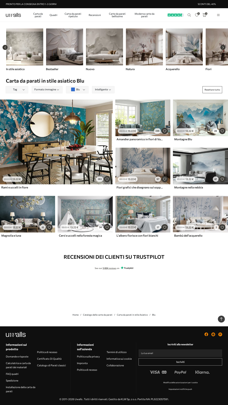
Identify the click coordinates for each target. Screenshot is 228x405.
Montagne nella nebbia (188, 187)
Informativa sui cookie (119, 358)
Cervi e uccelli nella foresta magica (80, 235)
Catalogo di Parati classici (51, 365)
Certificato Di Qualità (49, 358)
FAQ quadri (12, 373)
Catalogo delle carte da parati (97, 314)
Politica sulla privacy (88, 356)
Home (76, 314)
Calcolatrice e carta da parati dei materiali (18, 365)
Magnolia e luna (11, 235)
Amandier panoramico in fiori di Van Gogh (140, 139)
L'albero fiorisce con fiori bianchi (137, 235)
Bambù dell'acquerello (188, 235)
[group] (24, 49)
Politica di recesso (47, 352)
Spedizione (12, 380)
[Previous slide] (5, 47)
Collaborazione (115, 365)
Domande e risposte (17, 356)
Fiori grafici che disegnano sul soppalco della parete (140, 187)
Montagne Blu (183, 139)
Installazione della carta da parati (20, 389)
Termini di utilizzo (117, 352)
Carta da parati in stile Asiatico (132, 314)
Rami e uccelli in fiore (14, 187)
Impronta (82, 363)
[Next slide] (222, 47)
